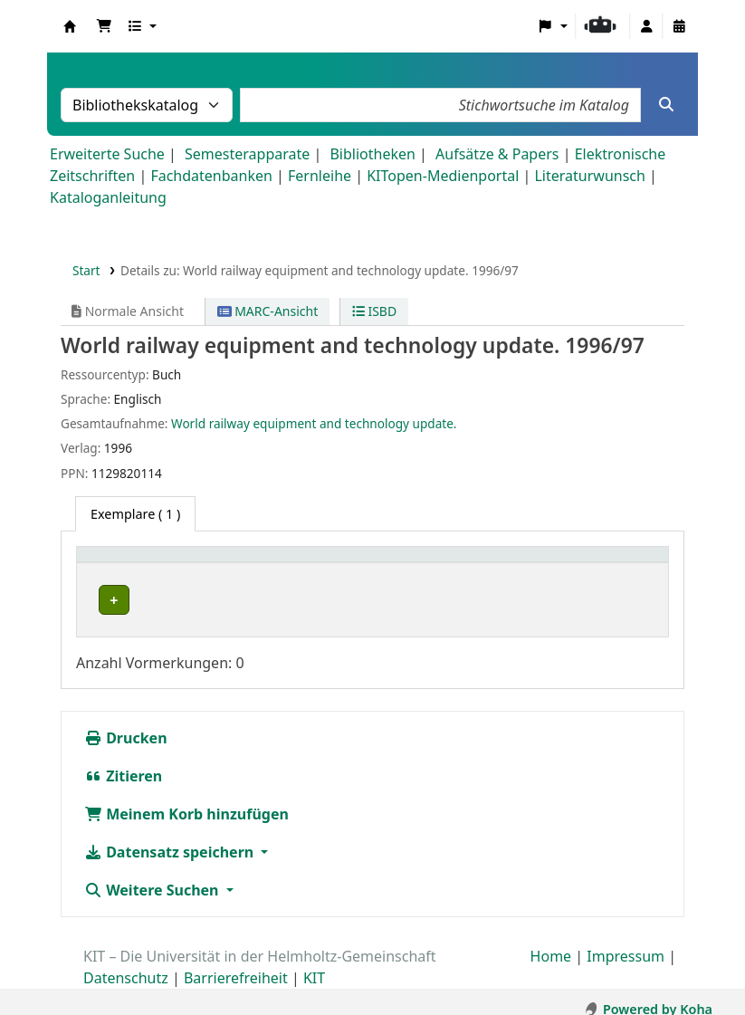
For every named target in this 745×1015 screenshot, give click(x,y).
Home (551, 942)
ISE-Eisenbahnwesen (155, 599)
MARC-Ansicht (268, 311)
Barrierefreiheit (236, 963)
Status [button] (515, 563)
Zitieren (123, 761)
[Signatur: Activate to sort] (411, 564)
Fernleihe (319, 176)
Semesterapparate (247, 154)
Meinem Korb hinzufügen (186, 799)
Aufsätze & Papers (497, 154)
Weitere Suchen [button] (153, 876)
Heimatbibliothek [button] (141, 563)
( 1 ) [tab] (135, 513)
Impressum (625, 942)
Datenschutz (125, 963)
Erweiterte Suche (107, 154)
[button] (104, 26)
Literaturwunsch (589, 176)
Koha (69, 26)
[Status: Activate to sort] (577, 564)
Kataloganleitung (108, 197)
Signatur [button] (371, 563)
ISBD (374, 311)
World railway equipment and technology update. (313, 423)
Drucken (125, 723)
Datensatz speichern (170, 837)
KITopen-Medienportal (443, 176)
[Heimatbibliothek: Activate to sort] (207, 564)
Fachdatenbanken (211, 176)
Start (86, 270)
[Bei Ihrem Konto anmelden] (646, 26)
